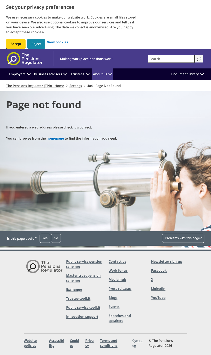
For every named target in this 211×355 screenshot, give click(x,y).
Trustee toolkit (78, 298)
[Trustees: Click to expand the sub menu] (87, 73)
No (56, 238)
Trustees (77, 74)
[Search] (199, 58)
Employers (17, 74)
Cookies (74, 343)
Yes (45, 238)
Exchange (74, 289)
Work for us (118, 270)
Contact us (117, 261)
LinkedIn (158, 288)
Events (114, 306)
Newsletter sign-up (166, 261)
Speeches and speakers (120, 318)
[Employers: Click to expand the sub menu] (29, 73)
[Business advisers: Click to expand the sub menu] (65, 73)
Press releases (120, 288)
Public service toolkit (83, 307)
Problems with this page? (183, 238)
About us (100, 74)
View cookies (57, 42)
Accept (16, 44)
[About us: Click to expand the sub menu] (110, 73)
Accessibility (56, 343)
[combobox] (171, 59)
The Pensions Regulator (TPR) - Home (35, 85)
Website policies (30, 343)
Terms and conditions (108, 343)
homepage (55, 138)
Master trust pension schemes (83, 278)
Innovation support (82, 316)
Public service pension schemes (84, 264)
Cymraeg (137, 343)
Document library (185, 74)
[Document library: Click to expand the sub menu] (202, 73)
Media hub (117, 279)
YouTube (158, 297)
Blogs (113, 297)
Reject (36, 44)
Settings (75, 85)
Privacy (89, 343)
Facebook (159, 270)
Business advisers (48, 74)
